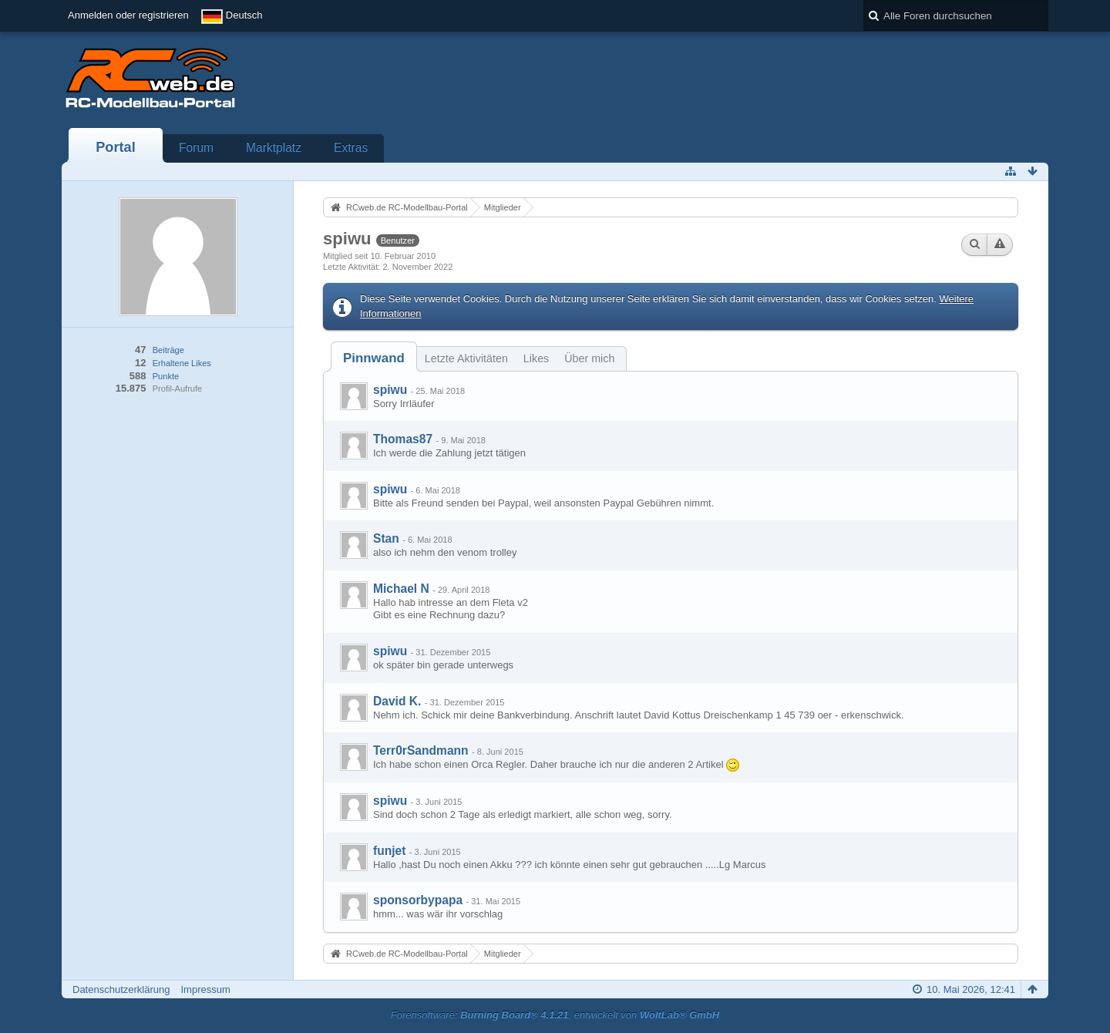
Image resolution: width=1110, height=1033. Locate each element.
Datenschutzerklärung (121, 989)
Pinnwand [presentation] (374, 358)
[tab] (374, 358)
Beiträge (168, 350)
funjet (389, 850)
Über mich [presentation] (589, 358)
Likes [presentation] (536, 358)
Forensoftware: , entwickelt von (555, 1015)
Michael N (401, 588)
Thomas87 (402, 439)
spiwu (390, 389)
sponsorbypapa (417, 900)
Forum (196, 147)
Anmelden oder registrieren (128, 15)
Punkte (166, 376)
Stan (386, 538)
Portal (116, 147)
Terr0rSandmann (421, 750)
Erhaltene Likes (182, 363)
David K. (397, 701)
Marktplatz (273, 147)
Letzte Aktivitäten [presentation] (466, 358)
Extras (351, 147)
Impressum (205, 989)
